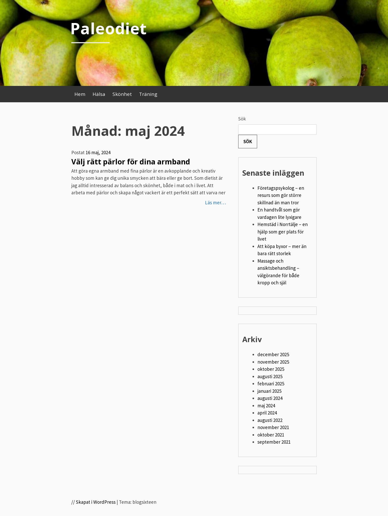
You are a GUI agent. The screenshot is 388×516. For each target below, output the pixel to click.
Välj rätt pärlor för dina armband (130, 161)
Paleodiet (108, 28)
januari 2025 (269, 391)
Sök (242, 119)
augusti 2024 (269, 398)
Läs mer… (215, 202)
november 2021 (273, 427)
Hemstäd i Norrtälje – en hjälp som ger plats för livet (282, 231)
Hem (79, 94)
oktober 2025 (270, 369)
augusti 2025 (269, 376)
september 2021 (274, 442)
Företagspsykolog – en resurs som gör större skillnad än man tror (280, 195)
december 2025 (273, 354)
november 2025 (273, 362)
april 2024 (267, 413)
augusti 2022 (269, 420)
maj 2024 (266, 405)
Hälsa (99, 94)
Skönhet (122, 94)
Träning (148, 94)
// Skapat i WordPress (93, 502)
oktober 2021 (270, 435)
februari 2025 (270, 383)
